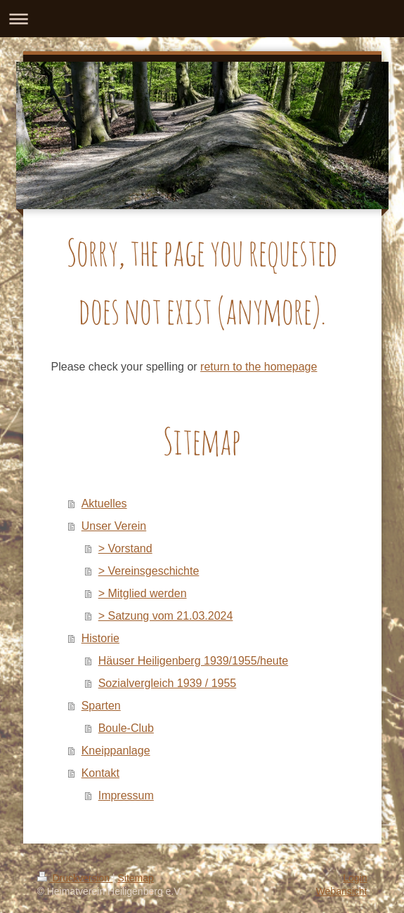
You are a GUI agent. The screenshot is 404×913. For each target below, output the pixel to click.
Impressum (126, 795)
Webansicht (341, 891)
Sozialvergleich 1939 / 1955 (167, 683)
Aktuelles (104, 503)
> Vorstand (125, 548)
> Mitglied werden (142, 593)
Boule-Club (126, 728)
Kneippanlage (116, 751)
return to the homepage (258, 367)
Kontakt (100, 773)
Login (355, 878)
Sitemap (136, 878)
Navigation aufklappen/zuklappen (202, 19)
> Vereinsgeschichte (149, 571)
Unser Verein (114, 526)
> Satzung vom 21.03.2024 (165, 616)
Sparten (101, 706)
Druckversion (74, 878)
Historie (100, 638)
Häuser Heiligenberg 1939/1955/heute (193, 661)
